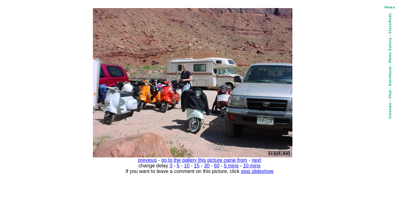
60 (216, 165)
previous (147, 160)
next (256, 160)
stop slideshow (257, 171)
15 (197, 165)
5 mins (231, 165)
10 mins (252, 165)
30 (206, 165)
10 (187, 165)
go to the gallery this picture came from (204, 160)
